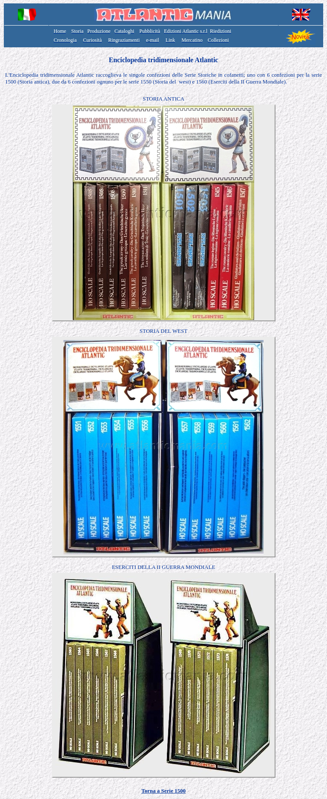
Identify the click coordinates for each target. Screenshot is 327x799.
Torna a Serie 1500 (163, 790)
